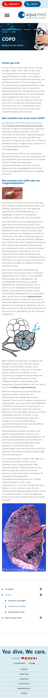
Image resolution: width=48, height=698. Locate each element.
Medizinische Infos (16, 612)
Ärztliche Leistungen (17, 600)
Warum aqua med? (23, 618)
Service (34, 4)
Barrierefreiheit (24, 688)
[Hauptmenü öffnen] (8, 15)
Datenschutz (24, 684)
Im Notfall (23, 589)
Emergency (14, 4)
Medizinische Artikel (17, 606)
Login (31, 663)
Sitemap (24, 693)
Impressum (24, 674)
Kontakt (24, 669)
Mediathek (24, 679)
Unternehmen (19, 663)
